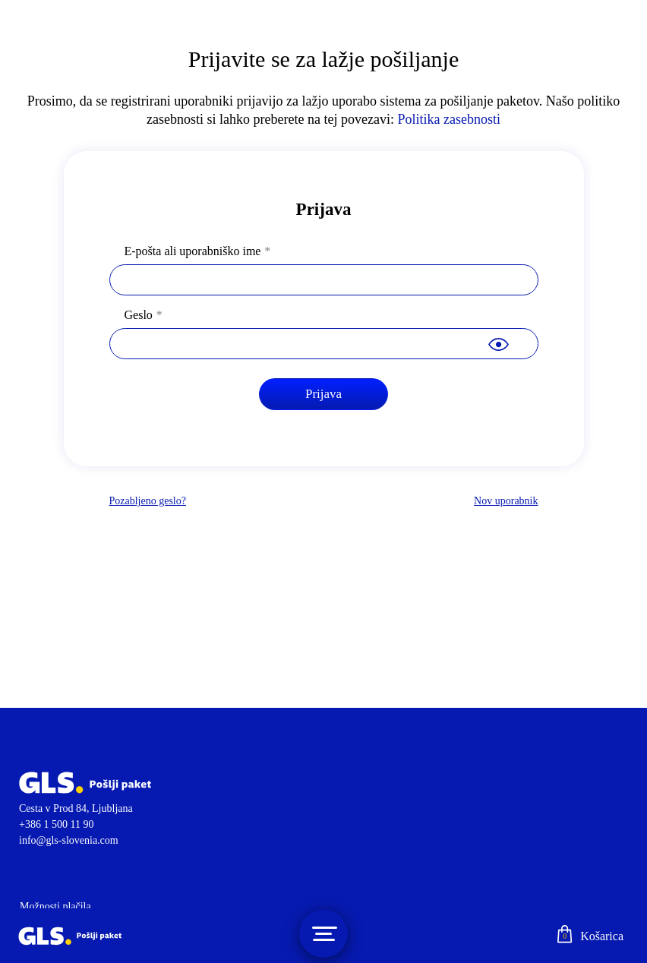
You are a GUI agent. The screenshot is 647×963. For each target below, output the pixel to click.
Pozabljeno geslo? (147, 501)
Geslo (139, 314)
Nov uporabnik (506, 501)
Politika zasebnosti (448, 119)
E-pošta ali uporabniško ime (193, 251)
